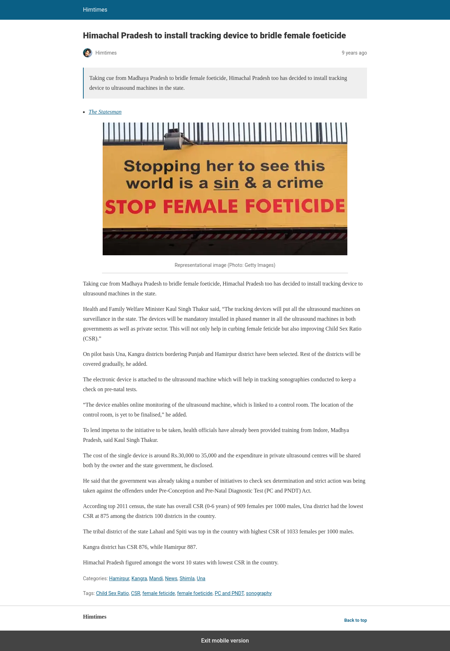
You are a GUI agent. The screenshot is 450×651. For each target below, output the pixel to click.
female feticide (158, 593)
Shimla (187, 578)
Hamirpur (119, 578)
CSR (135, 593)
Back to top (355, 620)
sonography (259, 593)
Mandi (156, 578)
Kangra (139, 578)
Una (201, 578)
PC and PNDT (229, 593)
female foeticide (195, 593)
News (171, 578)
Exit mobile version (225, 640)
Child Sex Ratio (112, 593)
